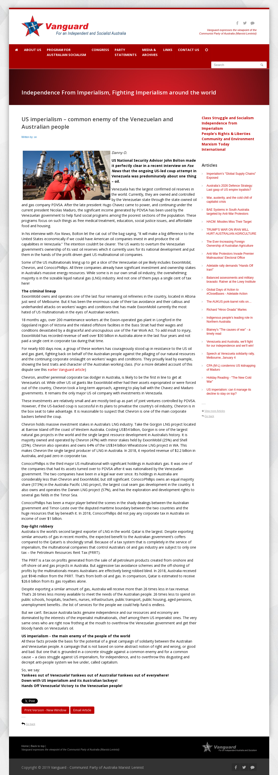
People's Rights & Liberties (226, 133)
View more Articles (214, 411)
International (213, 149)
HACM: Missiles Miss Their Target (229, 221)
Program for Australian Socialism (66, 52)
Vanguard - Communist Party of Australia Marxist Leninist (97, 767)
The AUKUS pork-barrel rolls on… (229, 301)
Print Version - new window (45, 710)
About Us (32, 52)
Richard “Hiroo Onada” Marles (227, 309)
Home (25, 746)
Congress (100, 52)
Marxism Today (215, 144)
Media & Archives (150, 52)
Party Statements (126, 52)
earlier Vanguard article (66, 369)
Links (167, 52)
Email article (82, 710)
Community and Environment (228, 138)
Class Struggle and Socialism (228, 117)
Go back (30, 724)
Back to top (38, 746)
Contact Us (188, 52)
